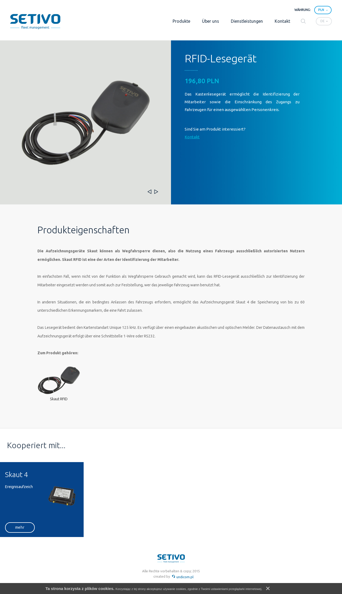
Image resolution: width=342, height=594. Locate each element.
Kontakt (282, 21)
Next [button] (156, 191)
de (322, 21)
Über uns (210, 21)
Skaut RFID (59, 399)
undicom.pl (182, 577)
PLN (321, 10)
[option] (85, 122)
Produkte (181, 21)
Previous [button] (149, 191)
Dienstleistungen (247, 21)
